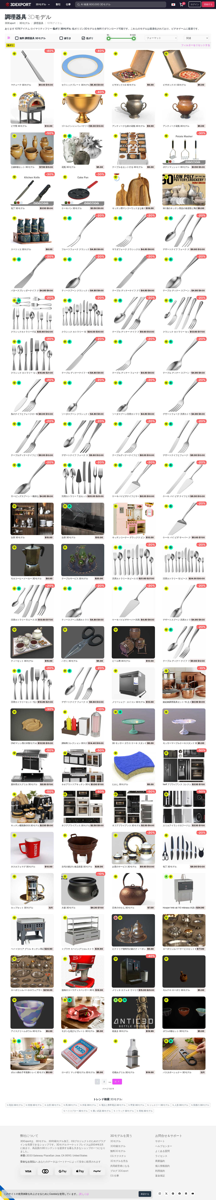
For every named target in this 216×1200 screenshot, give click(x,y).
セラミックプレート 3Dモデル (76, 84)
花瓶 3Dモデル (68, 167)
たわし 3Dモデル (120, 784)
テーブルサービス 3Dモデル (75, 578)
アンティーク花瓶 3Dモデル (176, 126)
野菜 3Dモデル (136, 1105)
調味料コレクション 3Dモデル (76, 743)
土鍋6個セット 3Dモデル (22, 167)
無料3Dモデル (118, 1151)
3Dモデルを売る (119, 1161)
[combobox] (161, 38)
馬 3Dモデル (70, 1105)
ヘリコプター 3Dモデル (75, 1111)
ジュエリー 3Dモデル (158, 1105)
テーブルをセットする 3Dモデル (127, 167)
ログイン (195, 4)
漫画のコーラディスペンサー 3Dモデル (80, 990)
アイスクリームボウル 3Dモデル (26, 1031)
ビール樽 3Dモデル (121, 661)
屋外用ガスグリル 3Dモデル (24, 784)
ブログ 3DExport (119, 1170)
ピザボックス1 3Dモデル (174, 84)
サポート (160, 1141)
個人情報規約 (162, 1165)
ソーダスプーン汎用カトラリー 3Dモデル (131, 414)
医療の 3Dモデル (200, 1105)
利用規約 (160, 1170)
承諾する (145, 1194)
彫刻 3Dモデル (15, 1105)
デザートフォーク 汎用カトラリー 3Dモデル (184, 414)
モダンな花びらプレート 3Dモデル (78, 1031)
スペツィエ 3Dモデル (21, 249)
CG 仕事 (114, 1175)
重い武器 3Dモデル (100, 1111)
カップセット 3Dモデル (22, 907)
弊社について (29, 1136)
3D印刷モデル (118, 1146)
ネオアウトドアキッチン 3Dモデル (78, 784)
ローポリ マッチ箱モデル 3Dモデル (78, 1072)
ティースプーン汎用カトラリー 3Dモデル (81, 619)
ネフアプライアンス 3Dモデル (76, 825)
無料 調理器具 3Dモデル (30, 38)
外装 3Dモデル (88, 1105)
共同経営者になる (119, 1165)
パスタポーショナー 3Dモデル (177, 1072)
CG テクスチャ (118, 1156)
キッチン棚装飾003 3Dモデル (25, 825)
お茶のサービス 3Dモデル (124, 866)
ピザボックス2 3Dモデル (124, 84)
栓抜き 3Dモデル (120, 1031)
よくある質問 (162, 1151)
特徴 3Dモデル (34, 1105)
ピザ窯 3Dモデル (19, 126)
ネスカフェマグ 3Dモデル (23, 866)
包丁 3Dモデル (18, 208)
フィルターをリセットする (195, 45)
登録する (208, 4)
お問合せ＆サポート (168, 1136)
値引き (65, 38)
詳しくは (84, 1194)
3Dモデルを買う (121, 1136)
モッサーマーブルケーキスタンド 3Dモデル (183, 743)
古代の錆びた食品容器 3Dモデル (77, 866)
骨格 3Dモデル (145, 1111)
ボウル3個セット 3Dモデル (175, 1031)
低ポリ (87, 38)
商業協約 (160, 1161)
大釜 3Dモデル (68, 907)
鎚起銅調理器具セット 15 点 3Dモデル (181, 702)
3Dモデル (115, 1141)
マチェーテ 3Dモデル (21, 84)
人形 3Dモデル (180, 1105)
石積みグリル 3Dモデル (123, 1072)
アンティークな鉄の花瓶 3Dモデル (128, 126)
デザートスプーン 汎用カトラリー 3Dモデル (184, 619)
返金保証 (160, 1175)
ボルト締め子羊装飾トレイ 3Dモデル (28, 1072)
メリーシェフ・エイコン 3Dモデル (128, 702)
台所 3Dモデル (18, 537)
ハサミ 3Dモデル (70, 661)
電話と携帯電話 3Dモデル (112, 1105)
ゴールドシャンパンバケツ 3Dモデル (79, 126)
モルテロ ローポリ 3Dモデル (176, 990)
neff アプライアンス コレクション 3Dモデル (184, 784)
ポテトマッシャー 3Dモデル (176, 167)
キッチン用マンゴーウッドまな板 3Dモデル (132, 208)
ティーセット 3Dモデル (22, 661)
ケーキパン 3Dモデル (72, 208)
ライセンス (161, 1156)
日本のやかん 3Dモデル (123, 907)
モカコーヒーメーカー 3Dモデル (26, 578)
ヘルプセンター (163, 1146)
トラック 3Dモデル (124, 1111)
